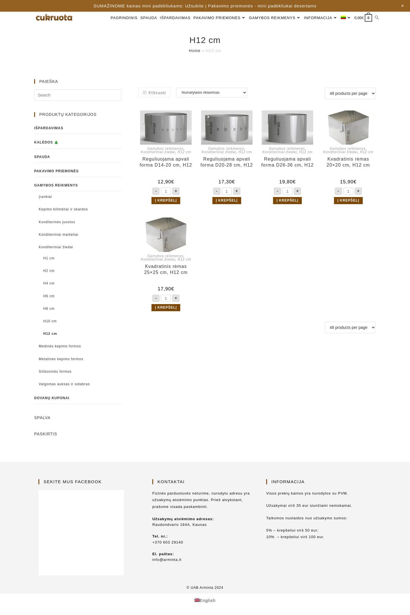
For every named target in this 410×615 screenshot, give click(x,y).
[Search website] (377, 17)
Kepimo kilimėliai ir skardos (63, 209)
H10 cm (50, 321)
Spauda (42, 157)
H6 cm (49, 296)
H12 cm (184, 152)
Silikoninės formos (55, 372)
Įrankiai (45, 197)
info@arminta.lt (167, 559)
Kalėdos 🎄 (46, 142)
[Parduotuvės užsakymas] (211, 92)
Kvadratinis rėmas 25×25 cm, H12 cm (166, 269)
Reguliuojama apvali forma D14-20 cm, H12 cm (166, 162)
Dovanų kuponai (51, 398)
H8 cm (49, 309)
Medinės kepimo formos (60, 346)
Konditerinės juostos (57, 222)
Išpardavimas (48, 128)
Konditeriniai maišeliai (58, 235)
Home (194, 50)
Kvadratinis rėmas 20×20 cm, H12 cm (348, 162)
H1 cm (49, 258)
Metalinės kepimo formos (61, 359)
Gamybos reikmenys (165, 149)
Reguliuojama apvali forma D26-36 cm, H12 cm (287, 162)
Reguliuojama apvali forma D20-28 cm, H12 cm (226, 162)
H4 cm (49, 283)
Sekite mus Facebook (73, 481)
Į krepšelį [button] (166, 200)
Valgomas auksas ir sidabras (64, 384)
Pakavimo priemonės (56, 171)
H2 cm (49, 271)
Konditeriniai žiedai (158, 152)
